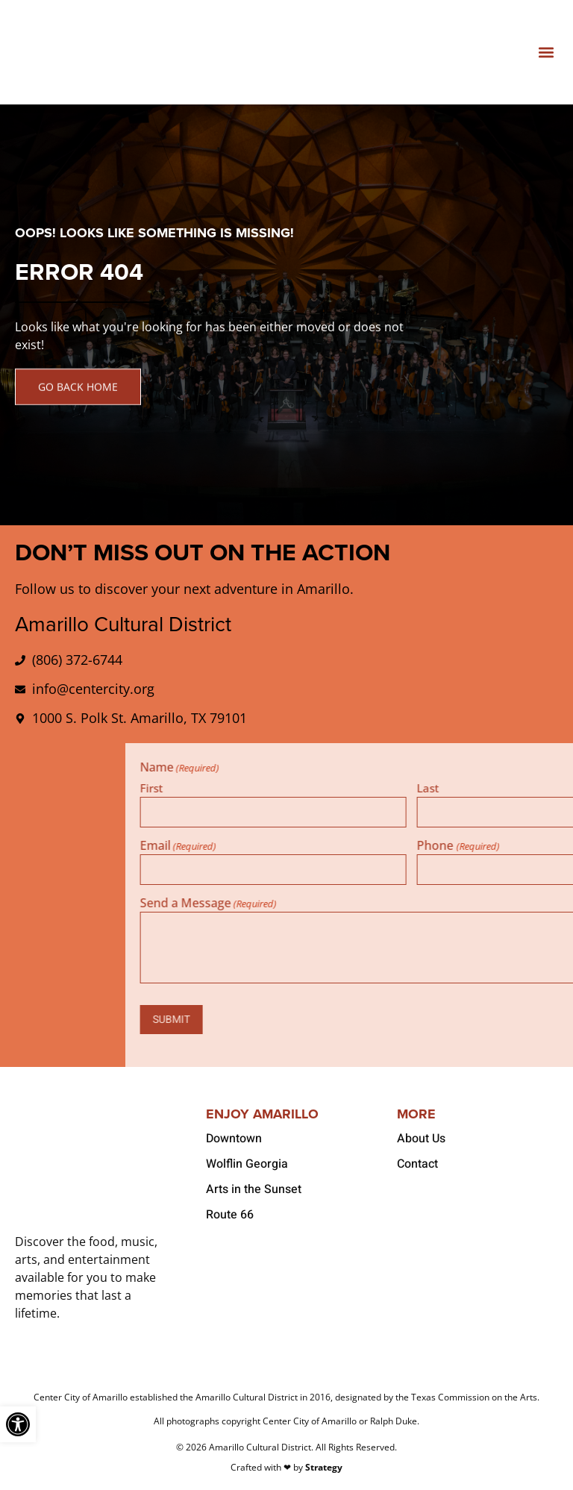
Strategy (323, 1466)
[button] (545, 52)
